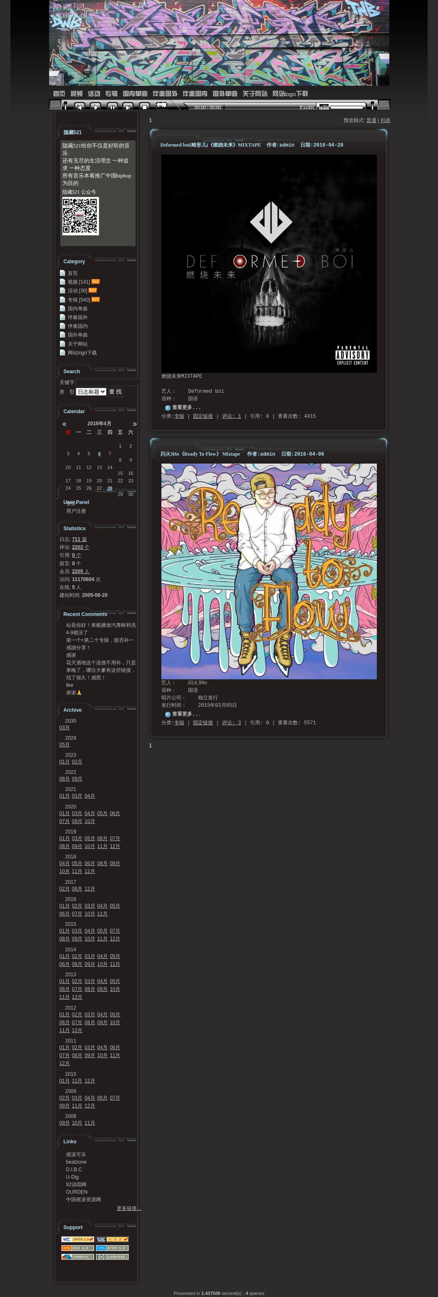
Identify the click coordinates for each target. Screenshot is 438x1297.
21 (109, 480)
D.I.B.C (74, 1169)
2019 (71, 832)
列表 (386, 120)
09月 (77, 779)
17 (68, 480)
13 (99, 467)
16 (130, 473)
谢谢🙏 (74, 693)
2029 (71, 738)
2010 (71, 1074)
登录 (71, 503)
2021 (71, 789)
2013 (71, 975)
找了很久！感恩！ (86, 678)
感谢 (71, 655)
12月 (115, 846)
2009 (71, 1091)
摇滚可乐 (76, 1154)
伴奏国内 (195, 93)
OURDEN (77, 1192)
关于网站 (255, 93)
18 (78, 480)
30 (99, 440)
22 (120, 480)
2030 (71, 721)
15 (120, 473)
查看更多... (186, 408)
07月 (64, 821)
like (70, 685)
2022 (71, 772)
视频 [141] (79, 282)
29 (89, 440)
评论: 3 (231, 723)
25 (78, 488)
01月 (64, 762)
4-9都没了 (77, 633)
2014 (71, 950)
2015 (71, 924)
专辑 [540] (79, 300)
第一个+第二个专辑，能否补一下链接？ (100, 640)
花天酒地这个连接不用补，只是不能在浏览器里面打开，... (101, 663)
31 (109, 440)
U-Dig (72, 1177)
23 (130, 480)
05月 (64, 745)
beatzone (76, 1162)
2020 (71, 807)
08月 (64, 779)
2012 (71, 1008)
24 (68, 488)
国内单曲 (135, 93)
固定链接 (203, 416)
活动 (94, 93)
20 (99, 480)
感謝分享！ (78, 648)
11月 (102, 846)
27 (68, 440)
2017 (71, 882)
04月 (89, 796)
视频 (76, 93)
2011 (71, 1041)
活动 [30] (77, 291)
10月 (89, 821)
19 (89, 480)
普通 (371, 120)
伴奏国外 (165, 93)
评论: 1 (231, 416)
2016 (71, 899)
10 (68, 467)
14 (109, 467)
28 (78, 440)
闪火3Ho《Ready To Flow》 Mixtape (200, 454)
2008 (71, 1116)
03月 (64, 728)
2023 (71, 755)
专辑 (111, 93)
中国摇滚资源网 (83, 1199)
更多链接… (129, 1208)
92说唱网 (76, 1184)
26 (89, 488)
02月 (77, 762)
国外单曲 (225, 93)
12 (89, 467)
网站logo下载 (290, 93)
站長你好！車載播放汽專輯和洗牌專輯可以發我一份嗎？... (101, 625)
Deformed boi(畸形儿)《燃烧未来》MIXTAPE (211, 145)
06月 (115, 813)
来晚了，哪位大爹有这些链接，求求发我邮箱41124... (101, 670)
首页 (59, 93)
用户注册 (76, 511)
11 (78, 467)
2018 (71, 857)
